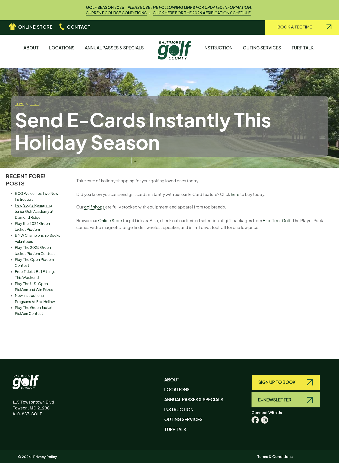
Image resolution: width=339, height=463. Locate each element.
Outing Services (263, 51)
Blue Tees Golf (276, 220)
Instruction (219, 51)
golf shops (94, 206)
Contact (79, 27)
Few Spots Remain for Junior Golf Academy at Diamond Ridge (34, 211)
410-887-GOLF (27, 414)
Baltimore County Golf (30, 378)
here (235, 194)
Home (19, 104)
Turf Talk (303, 51)
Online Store (35, 27)
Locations (63, 51)
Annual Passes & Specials (115, 51)
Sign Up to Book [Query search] (277, 382)
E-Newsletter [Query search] (275, 399)
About (32, 51)
